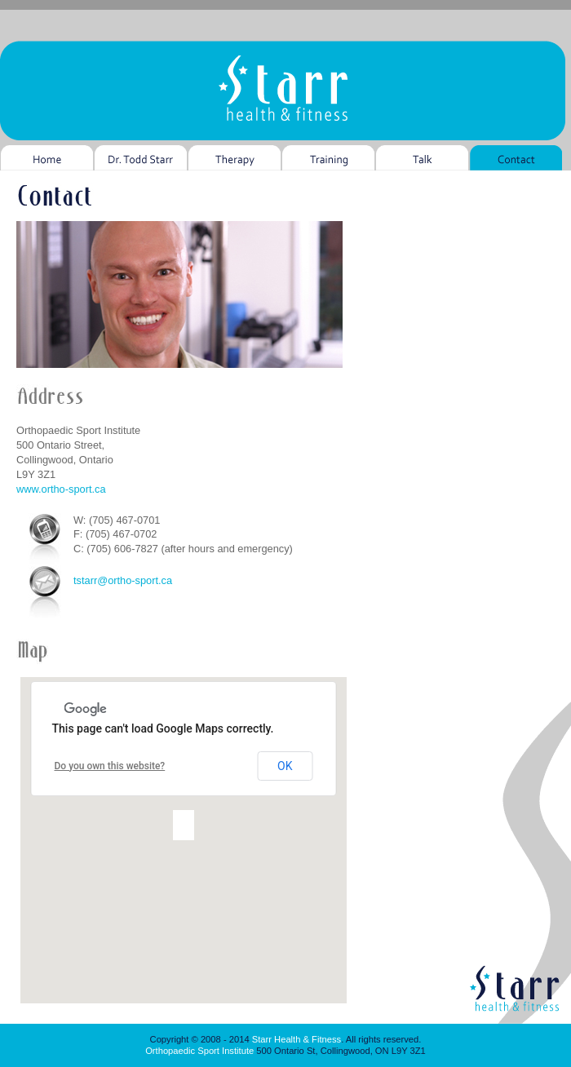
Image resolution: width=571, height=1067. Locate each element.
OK (284, 766)
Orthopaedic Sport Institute (199, 1051)
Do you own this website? (110, 766)
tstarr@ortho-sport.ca (122, 580)
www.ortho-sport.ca (61, 489)
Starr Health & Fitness (296, 1039)
